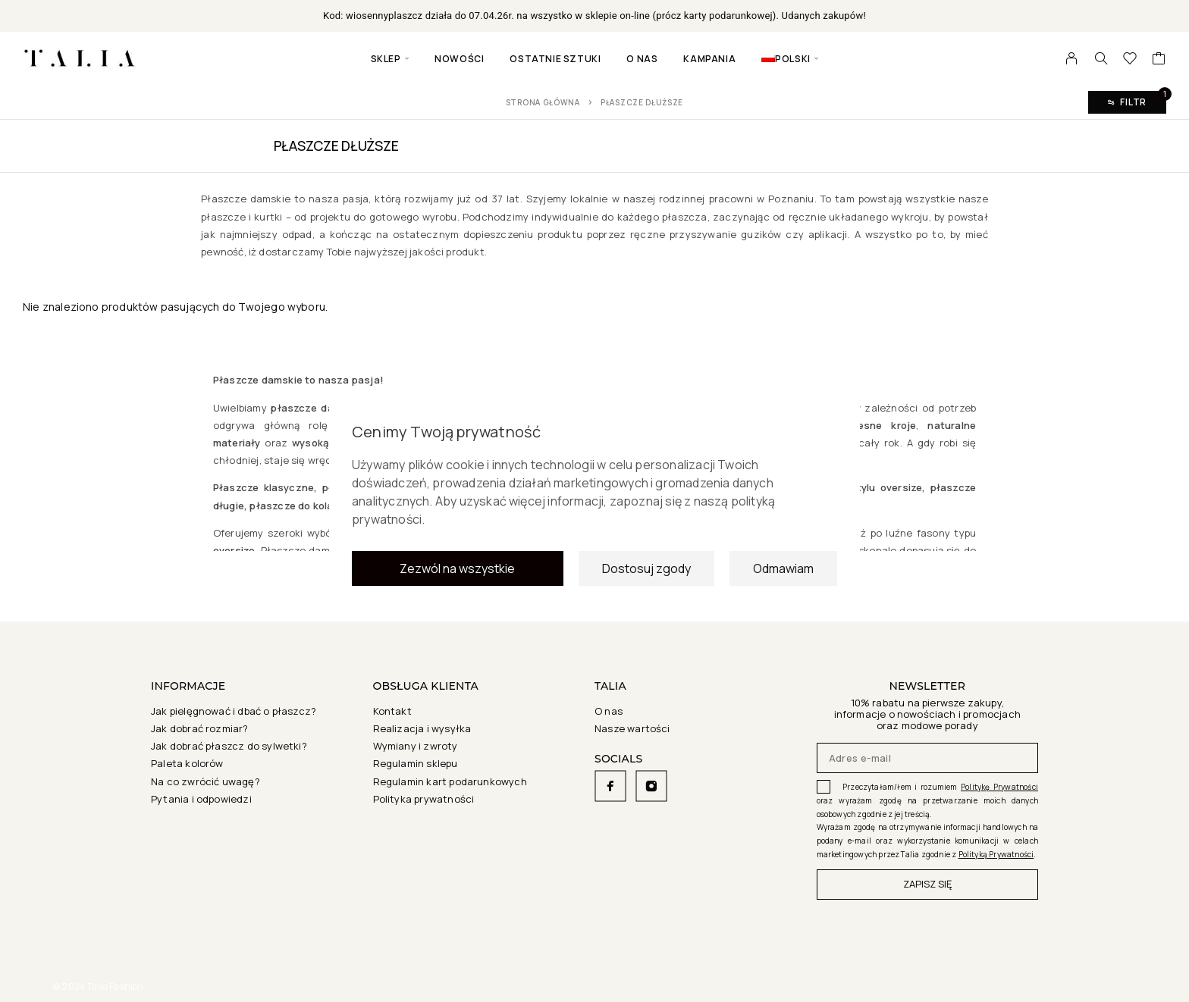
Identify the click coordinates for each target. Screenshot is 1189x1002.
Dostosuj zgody (646, 573)
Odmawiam (783, 573)
